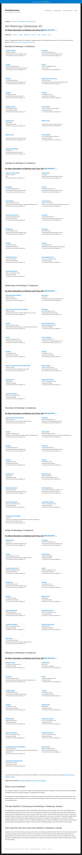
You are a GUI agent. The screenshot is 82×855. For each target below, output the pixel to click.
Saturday (44, 34)
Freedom (8, 64)
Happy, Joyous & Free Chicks (49, 78)
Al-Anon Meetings (68, 10)
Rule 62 (44, 64)
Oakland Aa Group (10, 106)
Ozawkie (7, 776)
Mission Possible (46, 473)
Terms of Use (21, 849)
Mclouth (66, 774)
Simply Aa (8, 78)
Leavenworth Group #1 (48, 257)
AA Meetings (48, 10)
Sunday (49, 34)
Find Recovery (12, 10)
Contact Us (50, 849)
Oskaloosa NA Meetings (25, 780)
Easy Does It (45, 295)
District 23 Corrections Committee (14, 417)
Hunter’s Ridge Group (11, 610)
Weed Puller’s (9, 638)
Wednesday (27, 34)
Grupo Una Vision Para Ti (12, 215)
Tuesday (20, 34)
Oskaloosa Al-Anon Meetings (39, 780)
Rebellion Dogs (10, 718)
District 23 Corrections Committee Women (17, 309)
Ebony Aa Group (46, 365)
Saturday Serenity (10, 690)
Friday (38, 34)
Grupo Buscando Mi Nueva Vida (14, 760)
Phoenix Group (46, 554)
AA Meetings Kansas (31, 21)
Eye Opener (45, 50)
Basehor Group (10, 120)
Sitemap (27, 849)
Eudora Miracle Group (11, 257)
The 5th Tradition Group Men (13, 516)
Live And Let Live (46, 201)
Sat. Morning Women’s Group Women (15, 746)
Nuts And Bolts (10, 201)
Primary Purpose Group (48, 624)
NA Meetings (57, 10)
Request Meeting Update (35, 849)
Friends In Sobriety (11, 50)
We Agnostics (9, 229)
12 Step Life (44, 849)
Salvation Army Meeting (12, 148)
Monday (15, 34)
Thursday (33, 34)
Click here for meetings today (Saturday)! (25, 42)
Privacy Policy (15, 849)
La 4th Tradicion (46, 106)
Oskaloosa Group (10, 662)
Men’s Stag (44, 229)
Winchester (71, 774)
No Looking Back (46, 134)
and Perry (12, 776)
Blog (75, 10)
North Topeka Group (47, 488)
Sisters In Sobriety (46, 337)
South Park (44, 215)
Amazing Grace (46, 172)
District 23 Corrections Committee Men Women (18, 365)
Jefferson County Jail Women (13, 295)
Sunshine (8, 92)
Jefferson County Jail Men (12, 172)
